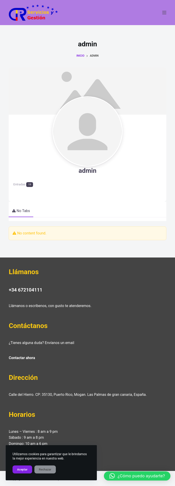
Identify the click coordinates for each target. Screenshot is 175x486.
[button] (137, 476)
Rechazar (45, 469)
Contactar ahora (22, 357)
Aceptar (22, 469)
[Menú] (164, 13)
